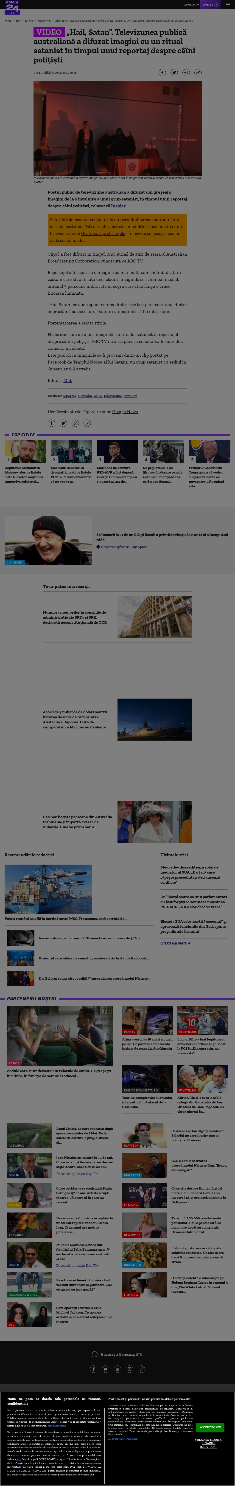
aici (19, 1459)
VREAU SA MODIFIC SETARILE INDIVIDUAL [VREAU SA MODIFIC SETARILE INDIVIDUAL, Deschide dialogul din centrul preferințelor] (208, 1443)
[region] (117, 1439)
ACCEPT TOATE (210, 1427)
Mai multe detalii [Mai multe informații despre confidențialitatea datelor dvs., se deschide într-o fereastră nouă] (57, 1425)
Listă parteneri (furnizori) (122, 1438)
